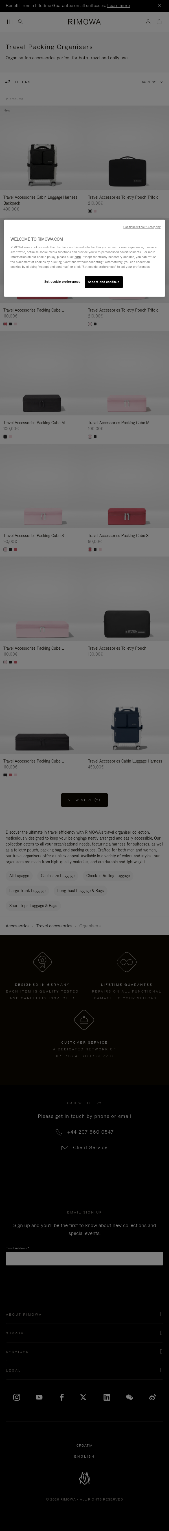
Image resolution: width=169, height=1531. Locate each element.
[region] (84, 258)
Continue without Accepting (142, 227)
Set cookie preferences (62, 281)
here (77, 257)
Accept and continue (104, 281)
